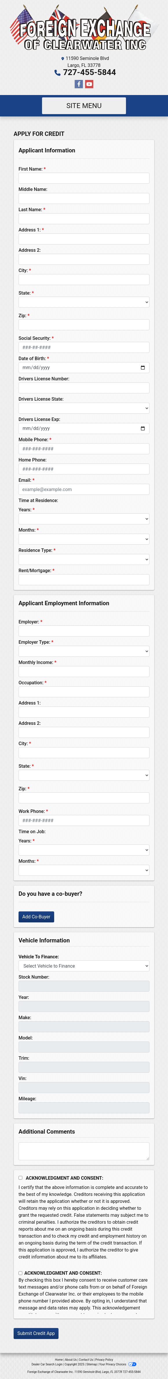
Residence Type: (35, 550)
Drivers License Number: (44, 379)
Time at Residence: (38, 500)
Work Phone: (32, 811)
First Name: (31, 169)
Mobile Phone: (33, 439)
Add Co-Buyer (36, 917)
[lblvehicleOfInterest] (84, 965)
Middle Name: (33, 189)
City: (23, 270)
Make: (25, 1017)
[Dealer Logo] (84, 29)
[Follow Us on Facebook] (79, 84)
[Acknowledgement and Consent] (20, 1178)
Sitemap (91, 1364)
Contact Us (86, 1359)
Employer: (29, 622)
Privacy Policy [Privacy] (104, 1359)
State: (25, 293)
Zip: (22, 315)
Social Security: (35, 338)
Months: (27, 530)
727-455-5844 (89, 72)
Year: (24, 997)
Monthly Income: (36, 662)
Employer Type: (34, 642)
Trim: (24, 1058)
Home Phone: (33, 460)
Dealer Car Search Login (47, 1364)
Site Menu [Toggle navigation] (84, 106)
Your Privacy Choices (117, 1364)
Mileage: (27, 1098)
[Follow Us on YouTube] (89, 84)
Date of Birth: (32, 358)
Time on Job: (32, 831)
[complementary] (150, 1361)
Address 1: (30, 230)
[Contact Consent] (20, 1273)
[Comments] (84, 1151)
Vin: (23, 1078)
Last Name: (30, 209)
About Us (71, 1359)
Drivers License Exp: (39, 419)
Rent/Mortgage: (35, 570)
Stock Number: (34, 977)
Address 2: (30, 250)
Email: (25, 480)
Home (59, 1359)
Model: (26, 1038)
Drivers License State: (41, 399)
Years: (25, 509)
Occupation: (31, 682)
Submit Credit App (36, 1333)
